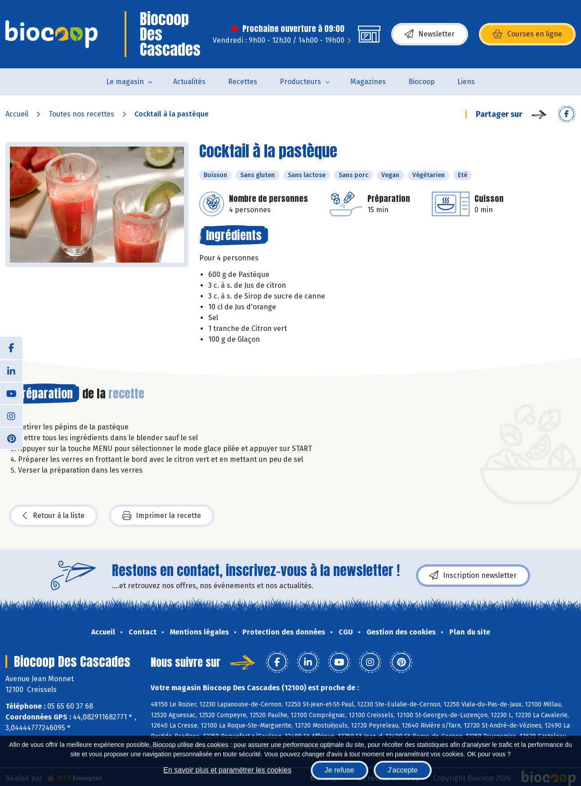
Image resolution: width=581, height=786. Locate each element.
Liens (466, 81)
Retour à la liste (53, 515)
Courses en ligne (527, 34)
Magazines (368, 81)
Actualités (189, 81)
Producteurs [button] (300, 81)
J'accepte (403, 770)
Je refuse (339, 770)
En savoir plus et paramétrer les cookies (227, 770)
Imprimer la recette (161, 515)
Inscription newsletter (473, 575)
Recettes (242, 81)
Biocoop (421, 81)
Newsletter (430, 34)
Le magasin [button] (125, 81)
